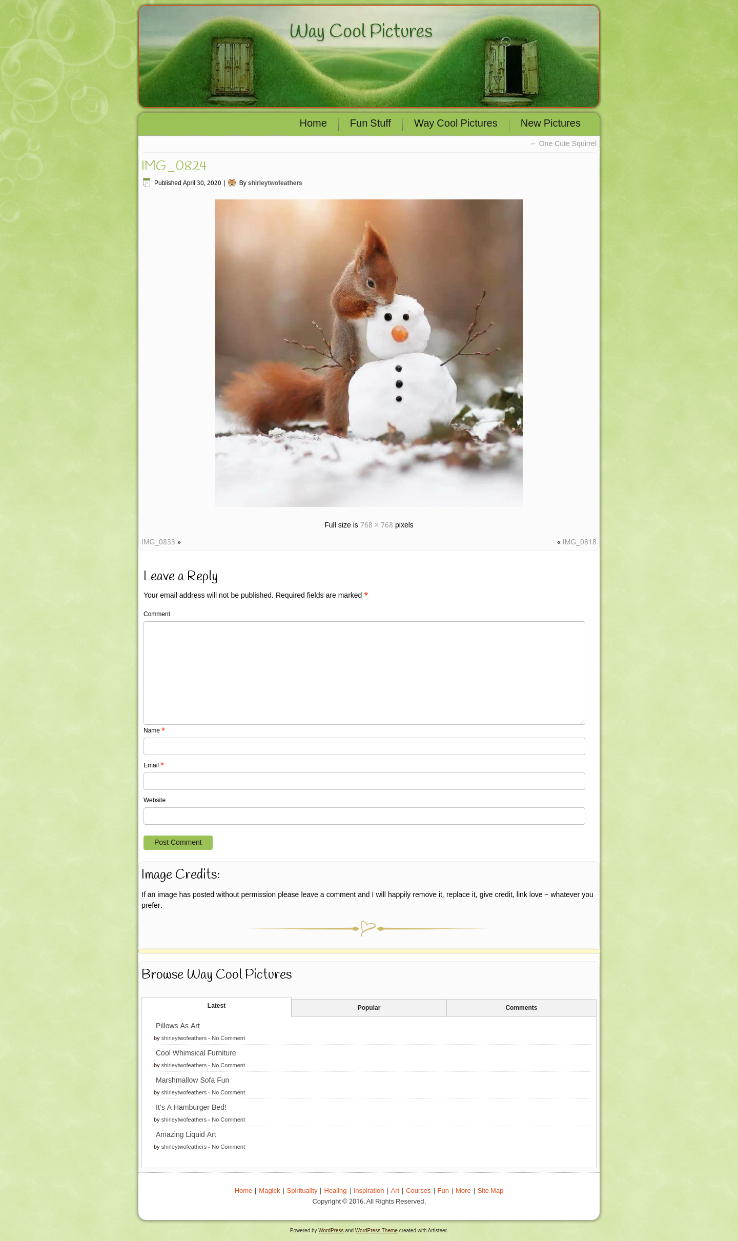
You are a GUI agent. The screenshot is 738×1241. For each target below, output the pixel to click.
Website (155, 801)
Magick (269, 1191)
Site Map (491, 1191)
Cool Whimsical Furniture (196, 1053)
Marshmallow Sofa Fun (192, 1080)
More (463, 1191)
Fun (443, 1191)
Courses (418, 1191)
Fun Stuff (370, 124)
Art (395, 1191)
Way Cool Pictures (361, 31)
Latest (216, 1006)
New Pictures (551, 124)
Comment (157, 614)
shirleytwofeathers (275, 183)
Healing (335, 1191)
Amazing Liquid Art (186, 1135)
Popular (369, 1008)
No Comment (228, 1038)
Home (313, 124)
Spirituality (302, 1191)
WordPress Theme (376, 1230)
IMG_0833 (158, 542)
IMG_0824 (174, 166)
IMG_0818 (580, 542)
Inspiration (369, 1191)
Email (154, 766)
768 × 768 (376, 525)
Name (154, 731)
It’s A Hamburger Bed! (191, 1108)
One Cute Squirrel (563, 144)
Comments (521, 1008)
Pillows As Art (178, 1026)
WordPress (330, 1230)
